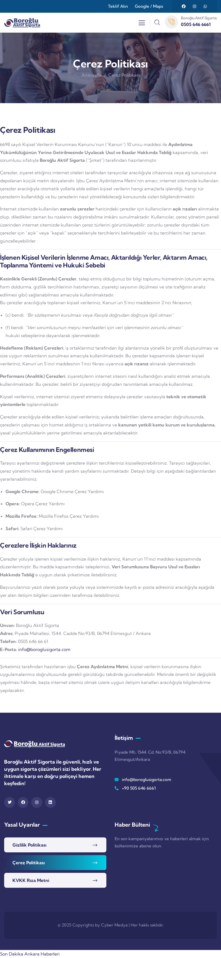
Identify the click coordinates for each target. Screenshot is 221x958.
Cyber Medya (114, 925)
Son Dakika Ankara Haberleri (30, 954)
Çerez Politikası (28, 862)
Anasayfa (91, 75)
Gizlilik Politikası (29, 845)
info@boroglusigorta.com (44, 649)
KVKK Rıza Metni (30, 880)
